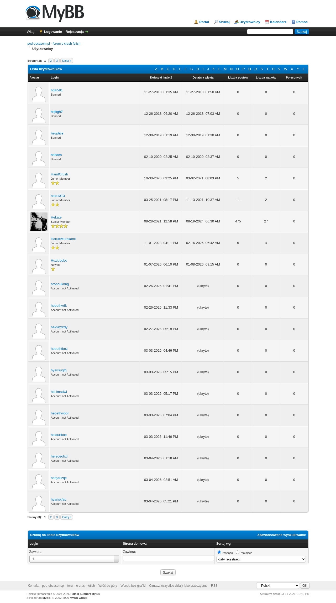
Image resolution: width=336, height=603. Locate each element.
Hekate (56, 217)
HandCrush (59, 174)
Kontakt (33, 586)
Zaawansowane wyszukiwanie (282, 535)
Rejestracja (75, 32)
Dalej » (66, 60)
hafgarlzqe (59, 478)
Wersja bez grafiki (132, 586)
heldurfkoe (59, 435)
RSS (214, 586)
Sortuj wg (223, 543)
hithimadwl (59, 392)
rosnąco (228, 552)
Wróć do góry (107, 586)
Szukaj (224, 22)
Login (34, 543)
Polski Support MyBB (85, 593)
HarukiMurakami (63, 239)
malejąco (246, 552)
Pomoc (302, 22)
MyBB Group (78, 597)
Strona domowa (134, 543)
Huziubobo (59, 260)
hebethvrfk (59, 306)
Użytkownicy (250, 22)
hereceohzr (59, 456)
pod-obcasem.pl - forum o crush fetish (54, 43)
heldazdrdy (59, 327)
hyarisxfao (58, 499)
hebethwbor (60, 413)
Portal (204, 22)
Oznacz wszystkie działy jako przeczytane (178, 586)
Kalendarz (278, 22)
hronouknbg (60, 284)
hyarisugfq (59, 370)
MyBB (47, 597)
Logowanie (53, 32)
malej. (167, 77)
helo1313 (58, 196)
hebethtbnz (59, 349)
